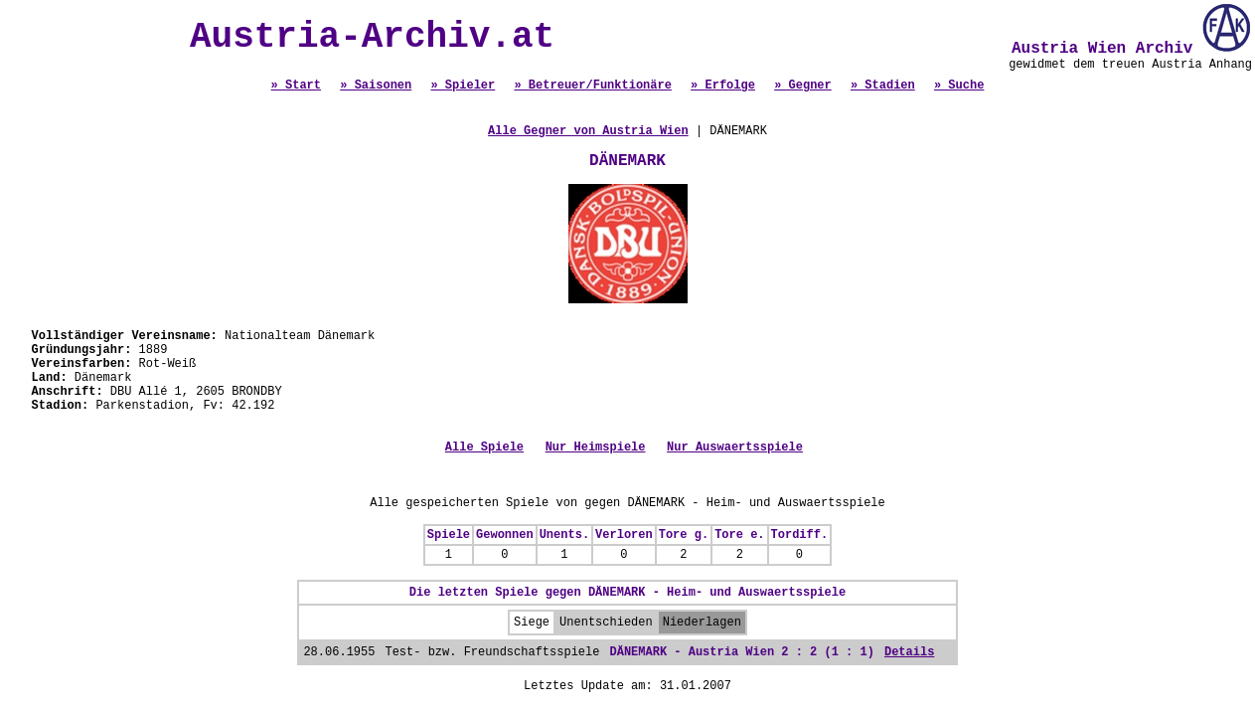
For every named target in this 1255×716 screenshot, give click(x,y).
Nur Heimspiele (596, 447)
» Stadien (883, 85)
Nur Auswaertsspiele (735, 447)
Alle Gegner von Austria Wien (588, 131)
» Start (296, 85)
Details (909, 652)
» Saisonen (375, 85)
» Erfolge (723, 85)
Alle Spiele (484, 447)
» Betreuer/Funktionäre (592, 85)
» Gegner (803, 85)
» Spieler (462, 85)
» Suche (959, 85)
